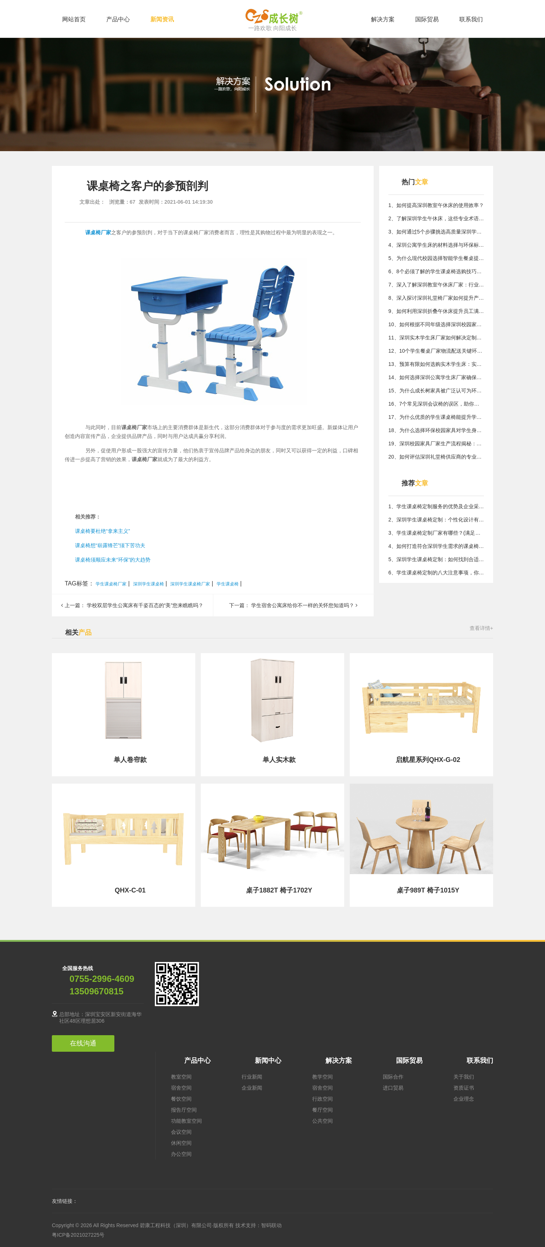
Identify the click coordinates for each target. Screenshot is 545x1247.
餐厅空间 (322, 1110)
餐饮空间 (181, 1099)
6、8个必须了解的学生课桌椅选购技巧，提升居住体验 (436, 271)
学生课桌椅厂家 (111, 584)
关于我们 (463, 1077)
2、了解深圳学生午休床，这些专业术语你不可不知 (436, 218)
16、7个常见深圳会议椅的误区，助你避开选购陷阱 (436, 404)
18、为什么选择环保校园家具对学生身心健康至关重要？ (436, 430)
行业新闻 (252, 1077)
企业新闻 (252, 1088)
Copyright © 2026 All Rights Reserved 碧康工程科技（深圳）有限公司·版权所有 (143, 1225)
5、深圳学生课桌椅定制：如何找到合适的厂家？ (436, 559)
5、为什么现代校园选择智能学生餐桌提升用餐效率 (436, 258)
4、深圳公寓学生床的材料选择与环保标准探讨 (436, 245)
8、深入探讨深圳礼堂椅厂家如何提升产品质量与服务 (436, 298)
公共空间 (322, 1121)
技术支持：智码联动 (258, 1225)
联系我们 (471, 19)
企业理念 (463, 1099)
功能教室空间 (186, 1121)
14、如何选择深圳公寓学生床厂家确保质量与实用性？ (436, 377)
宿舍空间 (181, 1088)
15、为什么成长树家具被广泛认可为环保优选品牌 (436, 390)
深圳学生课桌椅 (148, 584)
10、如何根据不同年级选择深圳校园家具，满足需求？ (436, 324)
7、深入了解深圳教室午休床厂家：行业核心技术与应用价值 (436, 285)
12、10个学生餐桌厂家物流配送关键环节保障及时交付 (436, 351)
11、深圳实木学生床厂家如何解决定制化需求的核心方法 (436, 338)
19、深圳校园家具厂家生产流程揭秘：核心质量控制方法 (436, 443)
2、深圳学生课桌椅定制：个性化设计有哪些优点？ (436, 520)
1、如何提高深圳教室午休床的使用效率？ (436, 205)
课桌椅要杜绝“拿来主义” (102, 531)
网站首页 (74, 19)
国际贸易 (427, 19)
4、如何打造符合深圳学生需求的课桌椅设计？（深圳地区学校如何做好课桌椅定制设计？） (436, 546)
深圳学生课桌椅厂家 (190, 584)
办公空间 (181, 1154)
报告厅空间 (184, 1110)
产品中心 (118, 19)
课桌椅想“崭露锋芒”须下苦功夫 (110, 545)
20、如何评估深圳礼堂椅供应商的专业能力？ (436, 457)
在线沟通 (83, 1043)
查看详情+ (481, 628)
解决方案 (383, 19)
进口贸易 (393, 1088)
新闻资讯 (162, 19)
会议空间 (181, 1132)
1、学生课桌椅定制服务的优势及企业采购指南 (436, 506)
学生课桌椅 (228, 584)
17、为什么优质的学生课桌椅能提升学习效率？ (436, 417)
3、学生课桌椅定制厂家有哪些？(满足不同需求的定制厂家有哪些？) (436, 533)
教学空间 (322, 1077)
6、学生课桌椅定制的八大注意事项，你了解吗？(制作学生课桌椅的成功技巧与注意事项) (436, 573)
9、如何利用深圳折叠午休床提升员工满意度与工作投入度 (436, 311)
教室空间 (181, 1077)
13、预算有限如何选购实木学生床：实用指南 (436, 364)
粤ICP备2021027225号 (78, 1235)
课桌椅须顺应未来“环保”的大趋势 (112, 560)
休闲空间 (181, 1143)
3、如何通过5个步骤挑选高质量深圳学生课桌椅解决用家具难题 (436, 232)
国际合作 (393, 1077)
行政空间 (322, 1099)
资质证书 (463, 1088)
